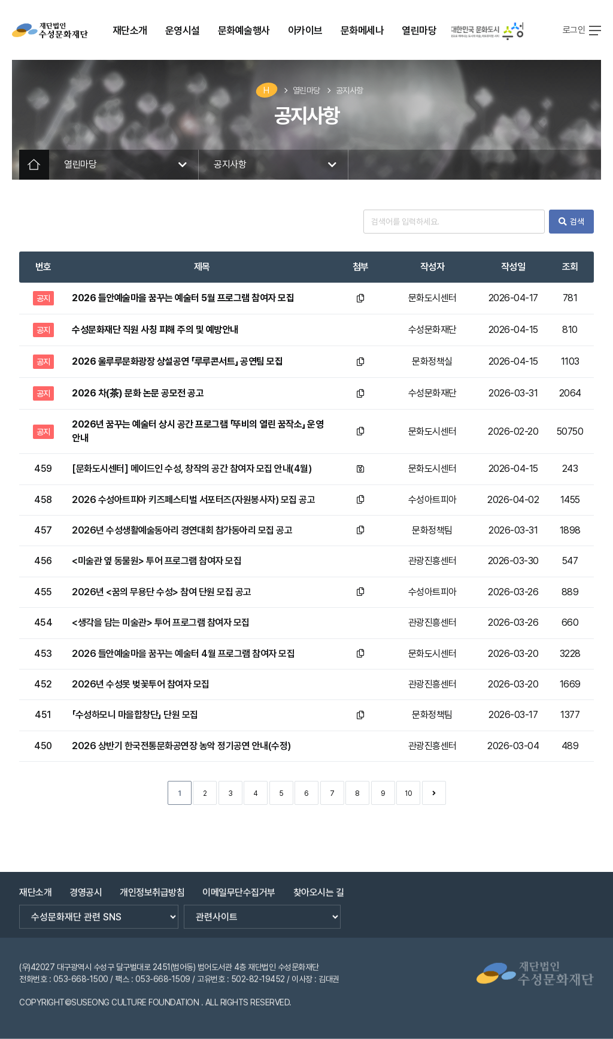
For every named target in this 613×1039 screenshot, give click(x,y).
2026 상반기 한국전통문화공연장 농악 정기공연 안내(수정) (181, 746)
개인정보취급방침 (152, 886)
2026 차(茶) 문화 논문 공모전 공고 (138, 393)
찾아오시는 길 (318, 886)
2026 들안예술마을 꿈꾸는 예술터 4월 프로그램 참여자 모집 (183, 653)
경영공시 (85, 886)
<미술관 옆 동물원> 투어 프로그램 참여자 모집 (156, 561)
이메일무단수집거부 (238, 886)
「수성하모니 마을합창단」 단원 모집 (135, 714)
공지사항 (349, 90)
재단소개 (35, 886)
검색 (571, 221)
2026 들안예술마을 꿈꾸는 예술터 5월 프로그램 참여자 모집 (183, 298)
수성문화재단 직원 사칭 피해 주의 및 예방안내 (155, 329)
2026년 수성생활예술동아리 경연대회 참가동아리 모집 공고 (182, 530)
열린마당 (306, 90)
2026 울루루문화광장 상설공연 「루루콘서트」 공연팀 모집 (177, 361)
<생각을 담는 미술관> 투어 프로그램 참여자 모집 (161, 622)
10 (408, 793)
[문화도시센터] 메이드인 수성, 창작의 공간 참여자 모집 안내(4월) (191, 468)
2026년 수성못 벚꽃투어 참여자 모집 (141, 684)
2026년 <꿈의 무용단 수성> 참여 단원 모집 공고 (161, 592)
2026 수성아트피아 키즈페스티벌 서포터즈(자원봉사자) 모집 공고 (193, 499)
